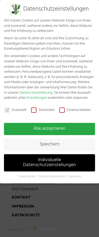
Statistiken (43, 107)
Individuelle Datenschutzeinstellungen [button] (49, 159)
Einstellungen (37, 95)
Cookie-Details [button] (27, 173)
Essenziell (15, 107)
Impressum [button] (74, 173)
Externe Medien (75, 107)
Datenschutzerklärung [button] (52, 173)
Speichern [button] (50, 141)
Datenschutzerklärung (36, 90)
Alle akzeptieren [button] (49, 126)
